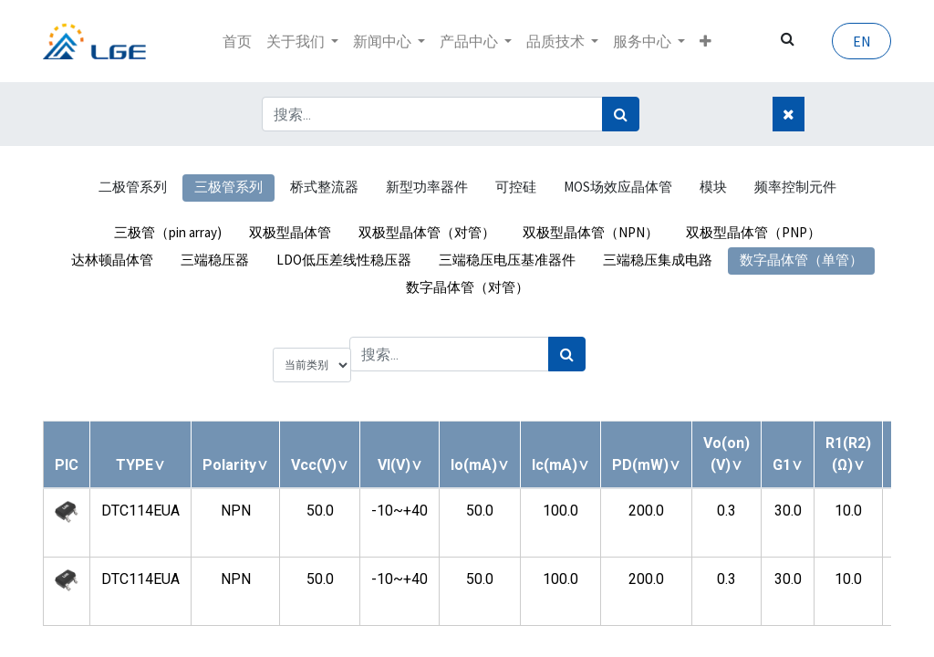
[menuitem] (237, 41)
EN (861, 41)
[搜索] (620, 114)
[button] (705, 41)
